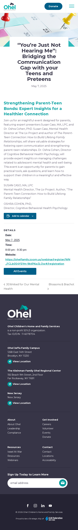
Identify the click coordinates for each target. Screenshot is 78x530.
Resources (14, 447)
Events (46, 432)
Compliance (14, 432)
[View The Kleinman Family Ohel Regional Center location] (19, 384)
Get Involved (50, 419)
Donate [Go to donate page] (53, 6)
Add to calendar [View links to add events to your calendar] (20, 216)
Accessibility (49, 460)
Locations (47, 455)
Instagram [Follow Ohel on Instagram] (35, 505)
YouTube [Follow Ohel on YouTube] (50, 505)
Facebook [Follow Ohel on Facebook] (27, 505)
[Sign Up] (62, 482)
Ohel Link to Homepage (19, 312)
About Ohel (14, 424)
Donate (46, 436)
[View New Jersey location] (19, 403)
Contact (46, 451)
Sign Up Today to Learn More (28, 474)
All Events (20, 271)
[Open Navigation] (71, 6)
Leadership (13, 428)
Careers (46, 424)
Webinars (12, 460)
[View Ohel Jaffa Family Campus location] (19, 361)
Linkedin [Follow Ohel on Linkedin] (42, 505)
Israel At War (14, 451)
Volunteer (47, 428)
